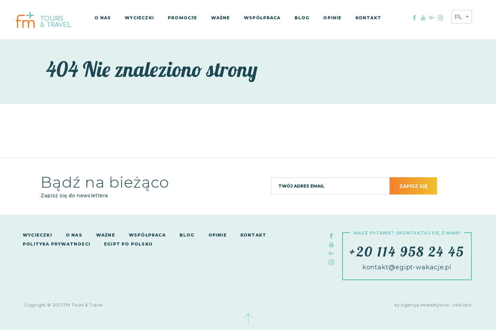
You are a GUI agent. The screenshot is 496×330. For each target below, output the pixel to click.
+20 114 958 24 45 (406, 251)
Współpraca (262, 17)
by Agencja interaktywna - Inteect (433, 305)
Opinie (332, 17)
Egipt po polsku (128, 244)
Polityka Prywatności (56, 244)
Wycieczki (139, 17)
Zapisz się (413, 186)
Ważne (220, 17)
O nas (102, 17)
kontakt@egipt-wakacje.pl (407, 267)
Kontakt (368, 17)
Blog (302, 17)
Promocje (182, 17)
